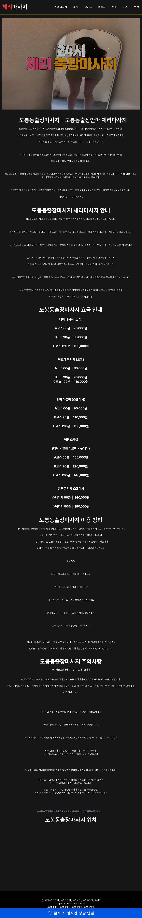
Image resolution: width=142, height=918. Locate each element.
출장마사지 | (54, 907)
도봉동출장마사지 (45, 811)
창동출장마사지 (61, 811)
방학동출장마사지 (76, 811)
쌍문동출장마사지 (93, 811)
